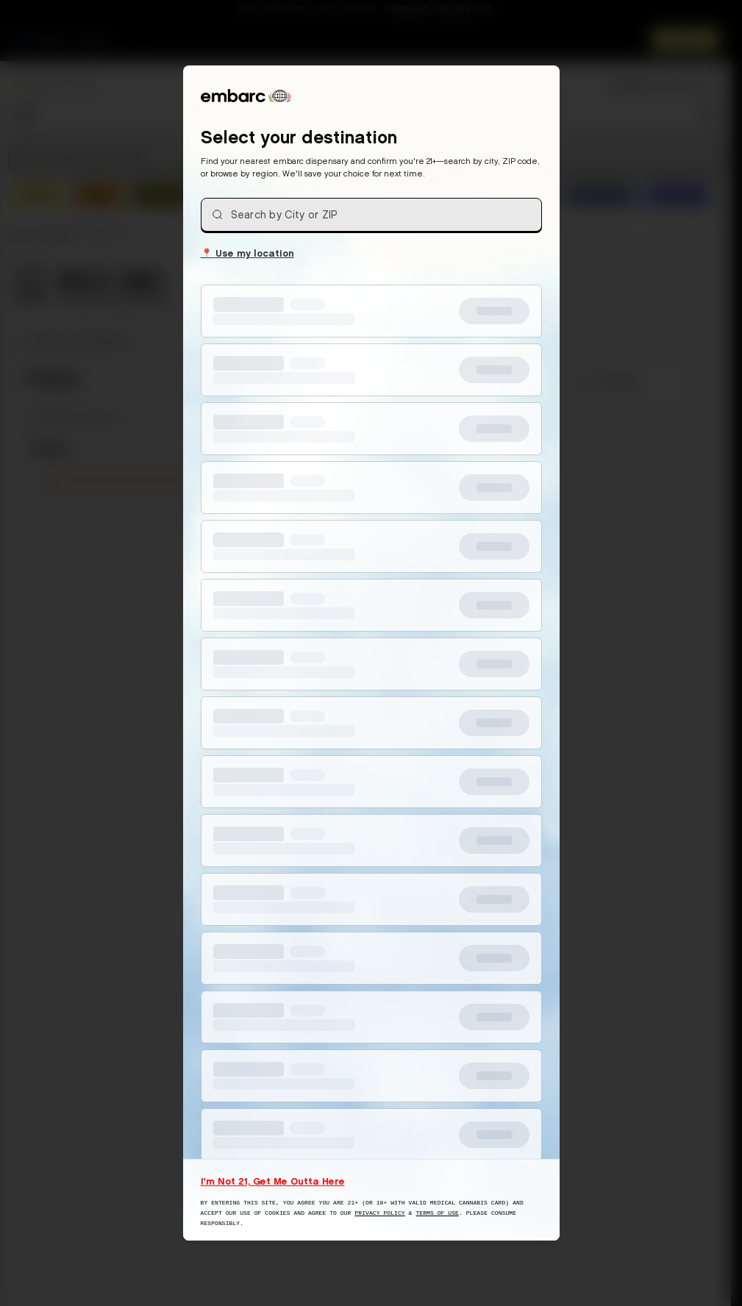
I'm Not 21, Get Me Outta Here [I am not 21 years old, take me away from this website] (273, 1181)
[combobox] (371, 215)
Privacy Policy (379, 1213)
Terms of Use (437, 1213)
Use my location (247, 252)
